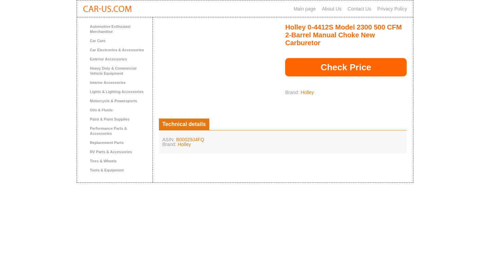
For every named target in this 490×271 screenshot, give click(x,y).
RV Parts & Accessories (111, 152)
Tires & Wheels (103, 161)
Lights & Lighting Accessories (117, 92)
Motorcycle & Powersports (113, 101)
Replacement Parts (107, 143)
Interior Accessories (108, 82)
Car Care (97, 41)
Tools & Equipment (107, 170)
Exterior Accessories (108, 59)
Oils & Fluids (101, 110)
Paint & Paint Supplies (110, 119)
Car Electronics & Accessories (117, 50)
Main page (305, 9)
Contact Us (359, 9)
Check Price (346, 67)
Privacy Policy (392, 9)
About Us (332, 9)
